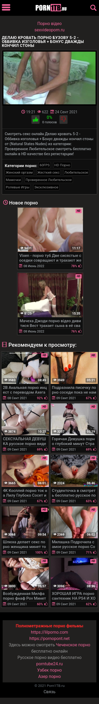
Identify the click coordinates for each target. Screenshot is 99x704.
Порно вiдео (49, 23)
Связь (49, 691)
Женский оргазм (19, 172)
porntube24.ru (49, 663)
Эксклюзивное (46, 187)
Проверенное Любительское (49, 180)
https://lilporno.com (49, 632)
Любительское (76, 172)
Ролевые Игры (18, 187)
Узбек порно (49, 670)
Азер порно (49, 676)
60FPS (45, 165)
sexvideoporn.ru (50, 29)
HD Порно (62, 165)
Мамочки (13, 180)
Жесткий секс (48, 172)
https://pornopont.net (49, 638)
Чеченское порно (73, 644)
